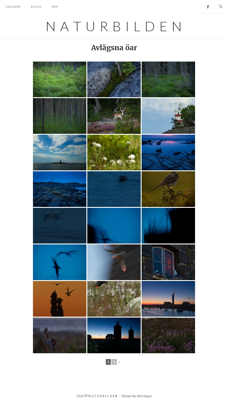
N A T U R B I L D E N (114, 26)
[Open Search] (220, 7)
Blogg (36, 6)
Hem (54, 6)
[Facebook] (208, 7)
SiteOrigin (144, 396)
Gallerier (13, 6)
